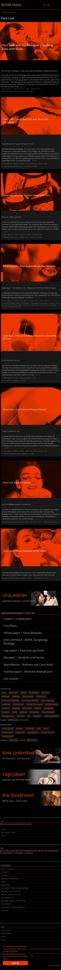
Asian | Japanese (7, 89)
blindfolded (34, 692)
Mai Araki (10, 305)
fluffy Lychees (5, 930)
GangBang (48, 708)
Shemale (20, 716)
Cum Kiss (7, 380)
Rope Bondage (8, 716)
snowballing (11, 307)
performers (31, 740)
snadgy (3, 940)
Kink (39, 728)
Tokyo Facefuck (47, 732)
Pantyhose (34, 712)
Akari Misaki (5, 303)
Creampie (4, 166)
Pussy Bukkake (27, 166)
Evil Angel (30, 728)
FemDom (5, 708)
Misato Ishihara (18, 305)
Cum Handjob (5, 237)
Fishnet (12, 237)
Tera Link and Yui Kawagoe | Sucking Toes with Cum (27, 47)
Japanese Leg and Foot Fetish (17, 779)
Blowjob (18, 303)
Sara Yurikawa (52, 305)
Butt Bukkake (28, 696)
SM (29, 716)
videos (39, 89)
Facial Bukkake (52, 704)
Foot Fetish (21, 89)
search (3, 835)
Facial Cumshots (43, 303)
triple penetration (51, 716)
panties (27, 237)
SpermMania (33, 164)
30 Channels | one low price (16, 758)
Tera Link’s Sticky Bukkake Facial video (24, 550)
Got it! (15, 963)
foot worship (4, 91)
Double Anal (18, 704)
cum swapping (34, 303)
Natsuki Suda (44, 305)
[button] (44, 5)
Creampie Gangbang (10, 700)
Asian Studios (7, 728)
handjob (22, 237)
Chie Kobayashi (25, 303)
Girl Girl (3, 937)
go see (23, 87)
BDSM (23, 692)
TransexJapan (7, 736)
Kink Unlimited (18, 753)
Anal (4, 692)
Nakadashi (15, 166)
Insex (46, 728)
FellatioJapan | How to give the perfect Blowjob (29, 266)
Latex (14, 712)
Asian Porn (13, 692)
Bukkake (15, 164)
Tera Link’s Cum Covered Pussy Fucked (24, 409)
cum (3, 380)
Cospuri (19, 728)
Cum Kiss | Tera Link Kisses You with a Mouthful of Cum (29, 337)
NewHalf (23, 712)
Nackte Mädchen (6, 933)
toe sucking (23, 91)
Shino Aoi (4, 307)
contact (3, 829)
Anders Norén (57, 966)
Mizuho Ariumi (27, 305)
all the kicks (13, 720)
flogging (16, 708)
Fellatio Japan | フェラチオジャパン (29, 301)
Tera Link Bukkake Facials (17, 482)
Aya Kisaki (12, 303)
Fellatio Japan (7, 732)
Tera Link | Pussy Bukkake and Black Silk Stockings (25, 121)
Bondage (5, 696)
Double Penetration (34, 704)
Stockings (40, 164)
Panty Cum (33, 237)
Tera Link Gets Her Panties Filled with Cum (26, 195)
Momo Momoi (36, 305)
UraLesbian (15, 595)
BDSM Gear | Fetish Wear (15, 800)
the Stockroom (18, 795)
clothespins (41, 696)
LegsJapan (20, 732)
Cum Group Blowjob (30, 700)
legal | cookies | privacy (8, 832)
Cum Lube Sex (12, 453)
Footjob (11, 91)
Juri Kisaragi (52, 303)
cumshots (15, 89)
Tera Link (16, 91)
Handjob (5, 712)
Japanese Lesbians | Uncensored (19, 600)
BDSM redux (11, 4)
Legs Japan (33, 89)
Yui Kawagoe (30, 91)
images (27, 89)
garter (10, 166)
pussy (20, 166)
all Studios (14, 740)
